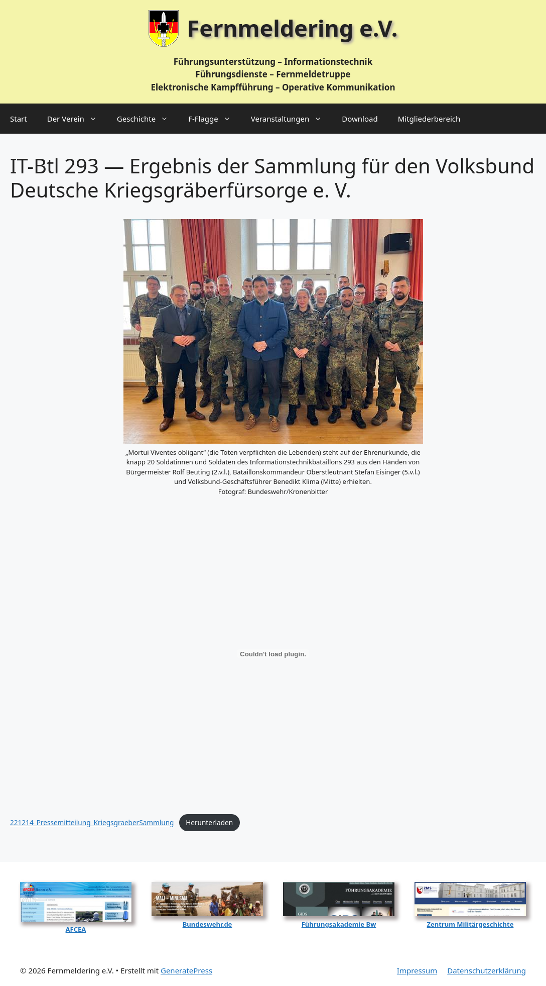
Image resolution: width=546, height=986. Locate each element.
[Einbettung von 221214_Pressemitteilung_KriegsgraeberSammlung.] (273, 654)
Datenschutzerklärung (486, 970)
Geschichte (147, 119)
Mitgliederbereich (429, 119)
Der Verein (77, 119)
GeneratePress (186, 970)
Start (18, 119)
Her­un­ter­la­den (209, 822)
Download (359, 119)
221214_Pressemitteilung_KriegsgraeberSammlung (92, 822)
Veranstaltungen (291, 119)
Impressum (417, 970)
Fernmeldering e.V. (292, 28)
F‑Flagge (214, 119)
